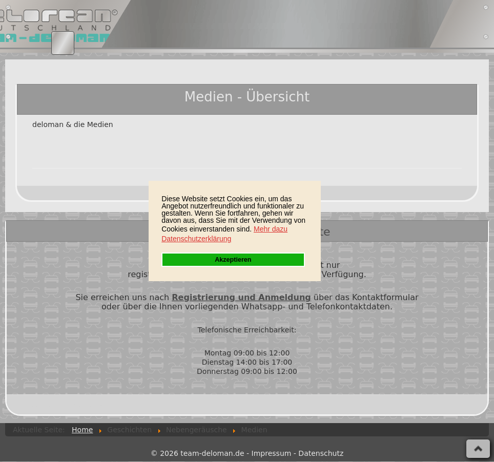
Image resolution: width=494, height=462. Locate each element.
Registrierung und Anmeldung (241, 297)
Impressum (272, 453)
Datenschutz (320, 453)
